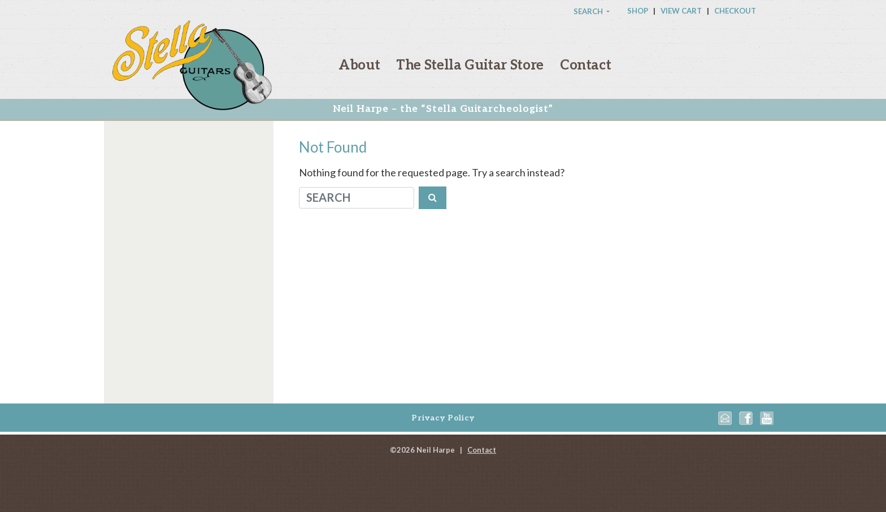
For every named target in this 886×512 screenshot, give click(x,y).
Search (589, 11)
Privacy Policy (442, 418)
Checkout (735, 10)
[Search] (356, 198)
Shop (637, 10)
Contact (585, 65)
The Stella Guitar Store (470, 65)
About (359, 65)
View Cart (681, 10)
